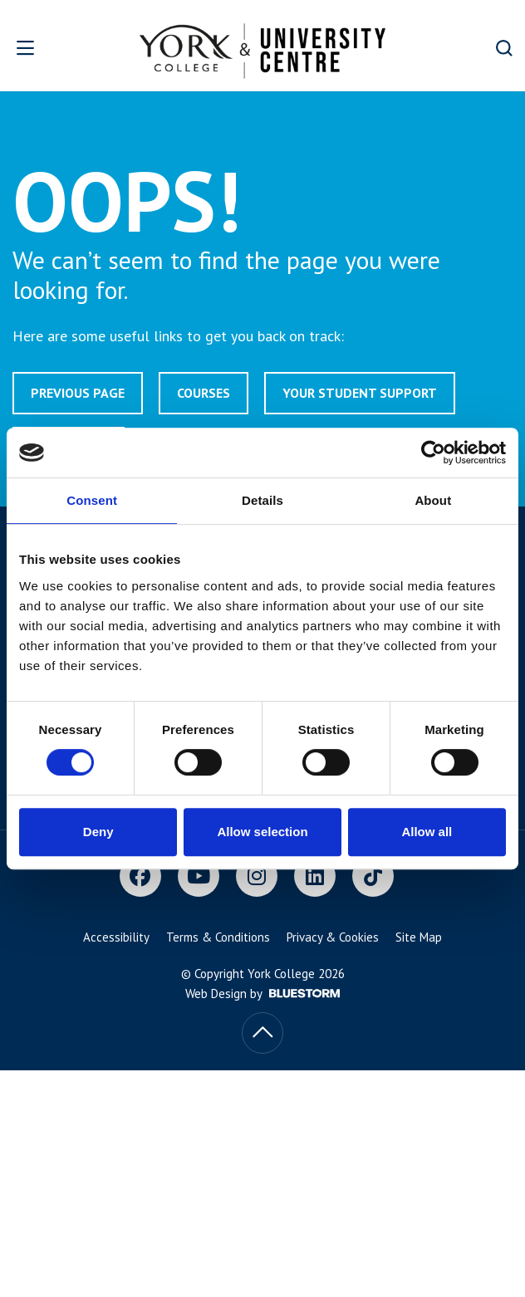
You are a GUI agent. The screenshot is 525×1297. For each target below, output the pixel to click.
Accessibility (116, 937)
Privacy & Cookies (333, 937)
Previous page (78, 392)
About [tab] (433, 500)
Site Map (418, 937)
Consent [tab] (91, 500)
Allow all (426, 832)
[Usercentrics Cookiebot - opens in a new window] (433, 452)
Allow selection (262, 832)
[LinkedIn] (315, 876)
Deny (98, 832)
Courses (203, 392)
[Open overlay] (43, 48)
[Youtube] (198, 876)
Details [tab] (262, 500)
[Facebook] (140, 876)
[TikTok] (373, 876)
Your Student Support (359, 392)
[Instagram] (256, 876)
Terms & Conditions (218, 937)
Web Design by (262, 993)
